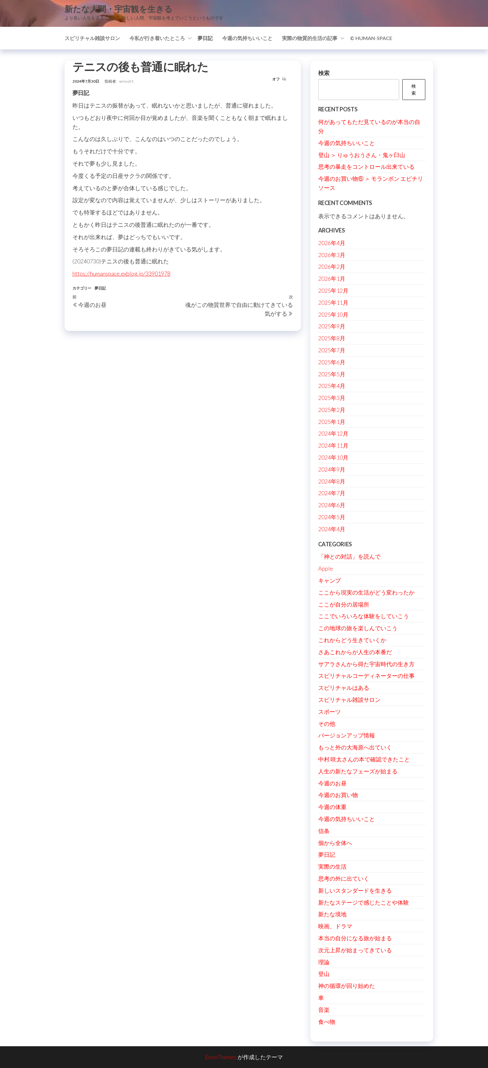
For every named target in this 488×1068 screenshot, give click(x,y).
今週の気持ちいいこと (247, 38)
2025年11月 (333, 302)
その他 (326, 723)
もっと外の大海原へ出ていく (355, 747)
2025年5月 (331, 374)
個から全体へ (335, 842)
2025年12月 (333, 290)
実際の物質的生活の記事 (309, 38)
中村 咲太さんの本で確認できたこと (364, 759)
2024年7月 (331, 493)
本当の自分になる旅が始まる (355, 938)
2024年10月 (333, 457)
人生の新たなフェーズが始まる (358, 771)
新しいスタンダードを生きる (355, 890)
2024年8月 (331, 481)
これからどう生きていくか (352, 640)
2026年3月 (331, 254)
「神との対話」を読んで (349, 556)
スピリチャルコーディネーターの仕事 (366, 675)
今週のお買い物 (338, 794)
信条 (324, 830)
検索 (324, 72)
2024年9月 (331, 469)
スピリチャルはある (343, 687)
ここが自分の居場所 (343, 604)
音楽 (324, 1009)
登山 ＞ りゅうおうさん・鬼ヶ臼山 (361, 154)
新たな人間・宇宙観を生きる (119, 9)
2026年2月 (331, 266)
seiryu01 (126, 81)
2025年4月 (331, 385)
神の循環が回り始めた (346, 985)
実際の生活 (332, 866)
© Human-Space (371, 38)
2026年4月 (331, 242)
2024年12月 (333, 433)
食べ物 (326, 1021)
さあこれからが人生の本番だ (355, 651)
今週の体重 (332, 806)
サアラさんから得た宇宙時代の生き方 (366, 663)
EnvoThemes (221, 1056)
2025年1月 (331, 421)
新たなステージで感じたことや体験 (363, 902)
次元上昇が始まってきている (355, 950)
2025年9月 (331, 326)
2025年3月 (331, 397)
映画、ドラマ (335, 926)
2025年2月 (331, 409)
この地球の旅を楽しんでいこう (358, 628)
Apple (325, 568)
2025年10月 (333, 314)
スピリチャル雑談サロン (92, 38)
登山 (324, 973)
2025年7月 (331, 350)
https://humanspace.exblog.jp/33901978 (121, 273)
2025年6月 (331, 362)
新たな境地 (332, 914)
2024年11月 (333, 445)
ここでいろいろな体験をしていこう (363, 616)
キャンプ (329, 580)
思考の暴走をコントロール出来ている (366, 166)
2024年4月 (331, 528)
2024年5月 (331, 516)
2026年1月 (331, 278)
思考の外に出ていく (343, 878)
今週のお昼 (332, 783)
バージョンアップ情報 (346, 735)
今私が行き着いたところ (157, 38)
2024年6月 (331, 505)
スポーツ (329, 711)
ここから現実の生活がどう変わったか (366, 592)
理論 (324, 962)
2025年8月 (331, 338)
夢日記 (205, 38)
